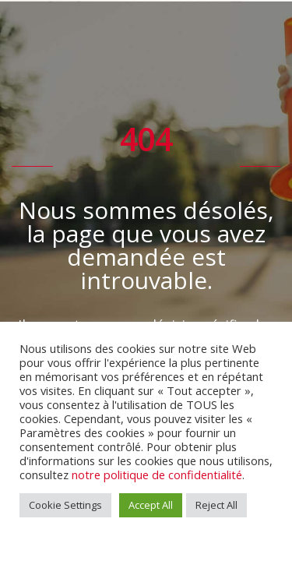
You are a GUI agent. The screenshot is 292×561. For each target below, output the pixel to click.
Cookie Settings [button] (65, 505)
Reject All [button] (216, 505)
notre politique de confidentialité (157, 474)
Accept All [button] (150, 505)
